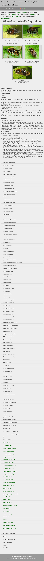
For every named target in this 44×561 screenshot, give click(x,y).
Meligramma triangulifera (9, 334)
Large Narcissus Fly (8, 491)
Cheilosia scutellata (8, 211)
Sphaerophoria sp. (8, 405)
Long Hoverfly (6, 497)
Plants (10, 5)
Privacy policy (27, 556)
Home (3, 2)
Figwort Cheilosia (7, 477)
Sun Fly (5, 519)
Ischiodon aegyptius (8, 311)
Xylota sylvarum (7, 439)
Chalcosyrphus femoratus (10, 191)
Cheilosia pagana (7, 208)
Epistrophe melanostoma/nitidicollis (12, 262)
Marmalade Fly (7, 499)
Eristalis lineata (7, 277)
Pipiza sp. (5, 382)
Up (23, 9)
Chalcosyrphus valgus (9, 194)
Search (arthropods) (9, 539)
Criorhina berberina (8, 231)
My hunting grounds (9, 533)
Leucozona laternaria (8, 317)
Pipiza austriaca (7, 374)
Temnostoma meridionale (10, 422)
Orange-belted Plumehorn (10, 505)
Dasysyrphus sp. (7, 237)
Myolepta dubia (7, 359)
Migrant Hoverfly (7, 502)
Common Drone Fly (8, 462)
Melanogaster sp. (7, 331)
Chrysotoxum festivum (9, 225)
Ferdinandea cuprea (8, 299)
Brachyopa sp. (7, 171)
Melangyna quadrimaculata (10, 325)
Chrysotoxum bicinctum (9, 220)
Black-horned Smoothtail (9, 448)
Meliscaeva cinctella (8, 337)
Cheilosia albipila (7, 197)
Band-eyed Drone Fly (9, 445)
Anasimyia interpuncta (9, 162)
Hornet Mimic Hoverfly (9, 482)
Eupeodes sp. (6, 297)
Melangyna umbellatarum (10, 328)
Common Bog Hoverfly (9, 459)
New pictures (6, 548)
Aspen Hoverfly (7, 442)
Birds (15, 2)
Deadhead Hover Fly (8, 468)
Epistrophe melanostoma (10, 260)
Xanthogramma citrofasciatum (11, 431)
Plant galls (15, 5)
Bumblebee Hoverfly (8, 454)
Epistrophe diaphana (8, 251)
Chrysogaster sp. (7, 217)
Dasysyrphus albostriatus (10, 234)
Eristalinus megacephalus (10, 268)
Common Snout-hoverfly (9, 465)
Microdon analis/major (9, 354)
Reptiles (27, 2)
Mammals (21, 2)
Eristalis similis (7, 282)
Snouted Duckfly (7, 514)
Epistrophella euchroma (9, 265)
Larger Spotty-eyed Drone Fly (11, 494)
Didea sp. (5, 248)
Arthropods (9, 2)
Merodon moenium (8, 345)
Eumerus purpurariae (8, 288)
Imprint (19, 556)
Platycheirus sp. (7, 388)
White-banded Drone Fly (9, 528)
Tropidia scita (6, 428)
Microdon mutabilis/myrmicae (11, 357)
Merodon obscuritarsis (9, 348)
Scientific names (15, 9)
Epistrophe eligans (8, 254)
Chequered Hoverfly (8, 457)
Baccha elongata (7, 168)
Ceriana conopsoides (8, 185)
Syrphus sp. (6, 414)
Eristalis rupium (7, 279)
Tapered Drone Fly (8, 522)
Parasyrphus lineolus (8, 368)
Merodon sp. (6, 351)
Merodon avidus (7, 342)
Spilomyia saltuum (8, 411)
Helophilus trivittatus (8, 308)
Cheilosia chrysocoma (9, 202)
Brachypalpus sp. (7, 180)
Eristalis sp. (6, 285)
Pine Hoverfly (6, 511)
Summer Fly (6, 517)
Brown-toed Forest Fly (9, 451)
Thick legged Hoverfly (9, 525)
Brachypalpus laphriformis (10, 177)
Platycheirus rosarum (8, 385)
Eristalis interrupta (8, 271)
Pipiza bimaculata (7, 377)
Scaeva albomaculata (9, 394)
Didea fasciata (7, 242)
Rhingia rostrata (7, 391)
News (4, 545)
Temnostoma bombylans (9, 419)
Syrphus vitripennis (8, 417)
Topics (5, 536)
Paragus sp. (6, 365)
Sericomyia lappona (8, 399)
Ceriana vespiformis (8, 188)
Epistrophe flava (7, 257)
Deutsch (4, 9)
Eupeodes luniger (7, 294)
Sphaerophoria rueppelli (9, 402)
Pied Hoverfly (6, 508)
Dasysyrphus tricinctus (9, 239)
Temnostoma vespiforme (9, 425)
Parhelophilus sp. (7, 371)
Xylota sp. (5, 437)
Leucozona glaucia (8, 314)
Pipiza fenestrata (7, 379)
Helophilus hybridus (8, 302)
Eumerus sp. (6, 291)
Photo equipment (8, 542)
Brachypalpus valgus (8, 182)
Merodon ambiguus (8, 339)
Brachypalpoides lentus (9, 174)
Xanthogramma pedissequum (11, 434)
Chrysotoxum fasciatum (9, 222)
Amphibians (35, 2)
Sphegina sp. (6, 408)
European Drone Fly (8, 474)
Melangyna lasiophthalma (10, 322)
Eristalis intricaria (7, 274)
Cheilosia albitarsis (8, 200)
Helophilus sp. (7, 305)
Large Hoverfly (7, 488)
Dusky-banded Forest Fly (10, 471)
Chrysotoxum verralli (8, 228)
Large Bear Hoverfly (8, 485)
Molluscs (4, 5)
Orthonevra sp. (7, 362)
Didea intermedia (7, 245)
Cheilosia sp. (6, 214)
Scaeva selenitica (7, 397)
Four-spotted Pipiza (8, 479)
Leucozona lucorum (8, 319)
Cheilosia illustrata (8, 205)
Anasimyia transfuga (8, 165)
